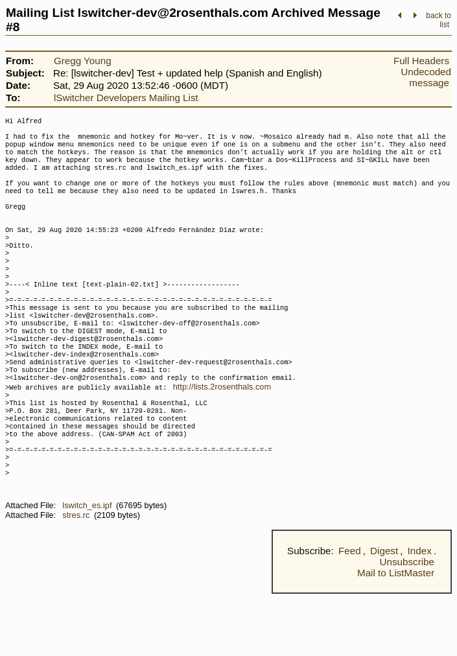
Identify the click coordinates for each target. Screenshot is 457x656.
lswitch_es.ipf (86, 567)
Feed (349, 612)
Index (420, 612)
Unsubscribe (407, 623)
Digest (384, 612)
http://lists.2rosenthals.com (222, 431)
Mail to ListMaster (395, 634)
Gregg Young (82, 60)
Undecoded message (426, 77)
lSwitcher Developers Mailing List (126, 97)
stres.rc (75, 577)
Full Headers (421, 60)
